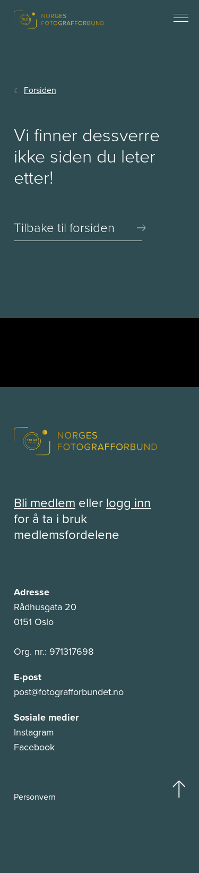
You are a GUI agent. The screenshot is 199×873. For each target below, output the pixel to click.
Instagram (34, 732)
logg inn (128, 502)
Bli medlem (44, 502)
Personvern (35, 796)
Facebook (34, 747)
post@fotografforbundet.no (69, 691)
